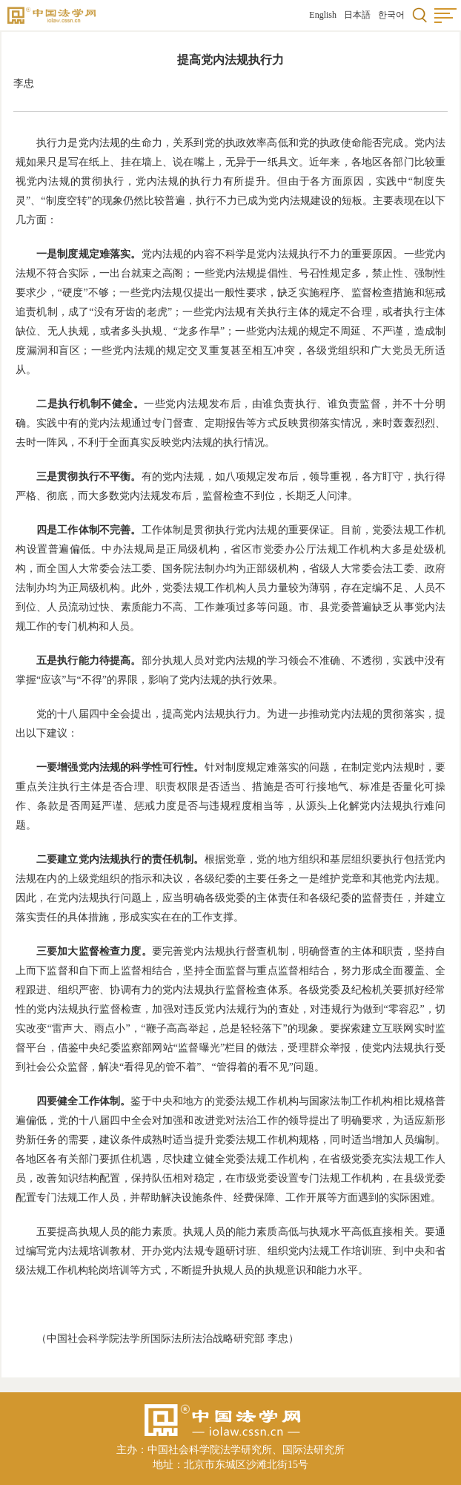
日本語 (357, 15)
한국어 (391, 15)
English (322, 15)
